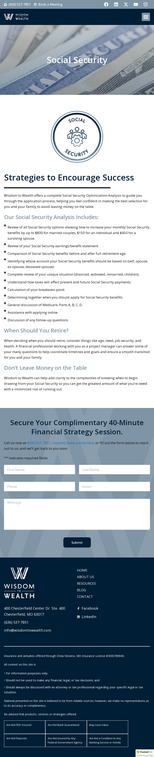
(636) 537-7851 (39, 443)
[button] (146, 17)
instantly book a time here (73, 443)
